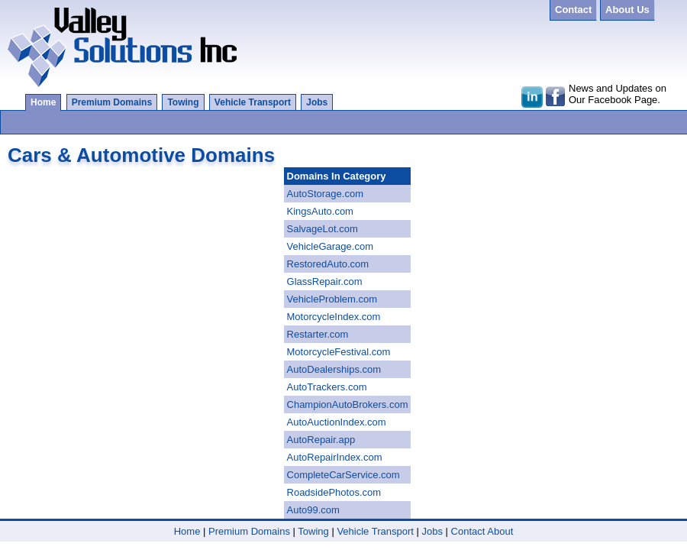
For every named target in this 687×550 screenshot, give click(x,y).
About (500, 531)
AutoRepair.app (321, 439)
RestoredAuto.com (328, 264)
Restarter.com (318, 334)
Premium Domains (112, 102)
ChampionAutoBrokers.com (347, 404)
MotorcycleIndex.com (334, 316)
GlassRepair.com (325, 281)
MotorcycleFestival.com (339, 352)
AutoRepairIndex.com (334, 457)
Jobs (316, 102)
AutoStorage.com (325, 193)
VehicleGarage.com (330, 246)
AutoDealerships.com (334, 369)
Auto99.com (313, 510)
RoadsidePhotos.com (334, 492)
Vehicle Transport (252, 102)
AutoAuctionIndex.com (336, 422)
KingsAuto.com (320, 211)
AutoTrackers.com (327, 387)
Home (43, 102)
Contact (468, 531)
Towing (182, 102)
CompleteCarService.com (343, 474)
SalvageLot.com (322, 229)
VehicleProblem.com (332, 299)
